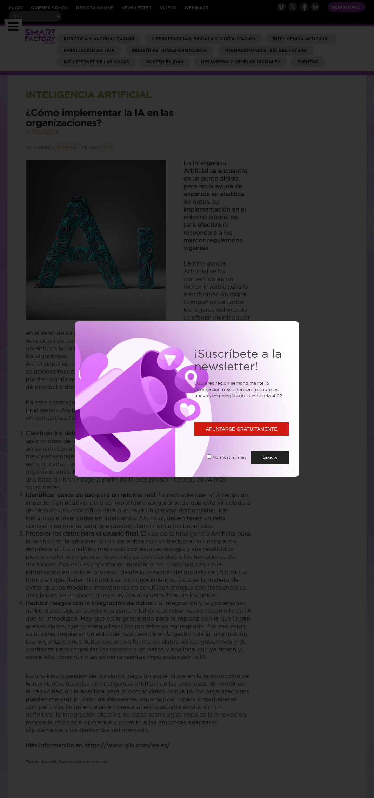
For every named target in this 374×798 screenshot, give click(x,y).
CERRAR (270, 458)
